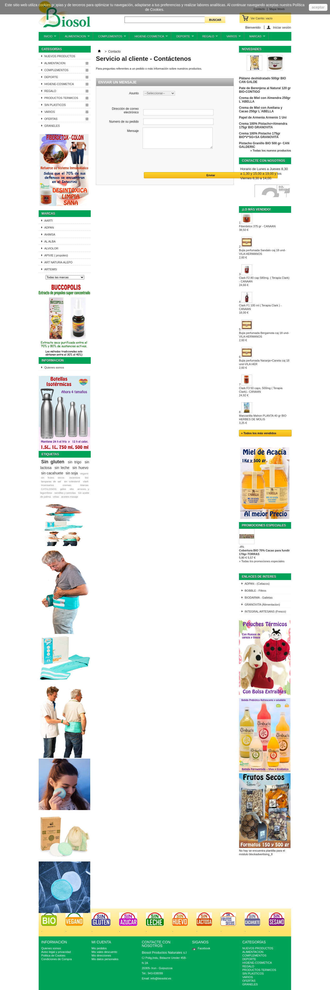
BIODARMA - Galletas (259, 597)
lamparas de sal (51, 481)
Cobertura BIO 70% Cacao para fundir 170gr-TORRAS (264, 552)
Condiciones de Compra (56, 959)
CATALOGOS (48, 489)
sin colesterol (72, 481)
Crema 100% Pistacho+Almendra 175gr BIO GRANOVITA (263, 125)
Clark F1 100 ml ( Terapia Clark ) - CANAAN (260, 309)
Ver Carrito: (262, 18)
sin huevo (80, 468)
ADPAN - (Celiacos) (257, 583)
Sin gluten (52, 461)
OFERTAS (50, 118)
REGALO (207, 38)
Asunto (134, 93)
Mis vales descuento (104, 951)
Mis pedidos (99, 948)
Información (53, 360)
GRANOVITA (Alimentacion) (262, 604)
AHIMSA (49, 234)
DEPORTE (182, 38)
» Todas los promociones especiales (262, 561)
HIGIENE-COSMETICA (148, 38)
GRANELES (52, 125)
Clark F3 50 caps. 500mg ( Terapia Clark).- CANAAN (261, 392)
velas (56, 496)
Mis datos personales (105, 959)
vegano (84, 473)
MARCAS (254, 38)
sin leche (62, 468)
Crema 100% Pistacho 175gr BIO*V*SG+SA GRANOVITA (259, 135)
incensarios (47, 485)
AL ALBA (50, 241)
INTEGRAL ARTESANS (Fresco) (265, 611)
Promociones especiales (264, 525)
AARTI (48, 220)
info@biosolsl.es (161, 978)
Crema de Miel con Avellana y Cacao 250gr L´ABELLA (260, 109)
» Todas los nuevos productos (270, 150)
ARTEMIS (50, 269)
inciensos (74, 477)
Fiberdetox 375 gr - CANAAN (257, 228)
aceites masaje (69, 496)
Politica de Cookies (53, 955)
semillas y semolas (65, 492)
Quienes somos (54, 367)
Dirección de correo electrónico (125, 110)
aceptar (318, 7)
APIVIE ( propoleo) (56, 255)
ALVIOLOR (51, 248)
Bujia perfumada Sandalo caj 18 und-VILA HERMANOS (262, 254)
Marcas (48, 213)
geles (63, 489)
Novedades (251, 49)
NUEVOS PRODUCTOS (59, 56)
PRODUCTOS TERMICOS (61, 97)
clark (85, 481)
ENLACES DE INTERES (259, 576)
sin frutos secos (52, 477)
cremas (67, 485)
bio (86, 477)
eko (72, 489)
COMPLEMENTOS (109, 38)
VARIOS (231, 38)
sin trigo (74, 462)
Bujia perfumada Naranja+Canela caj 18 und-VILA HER (264, 364)
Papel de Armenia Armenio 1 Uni (263, 117)
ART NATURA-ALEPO (58, 262)
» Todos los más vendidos (258, 433)
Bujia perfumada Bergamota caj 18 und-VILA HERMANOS (264, 336)
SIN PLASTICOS (55, 104)
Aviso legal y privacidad (56, 951)
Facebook (204, 948)
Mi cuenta (101, 942)
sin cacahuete (52, 473)
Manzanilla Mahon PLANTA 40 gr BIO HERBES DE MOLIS (262, 419)
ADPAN (49, 227)
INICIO (47, 38)
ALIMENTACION (74, 38)
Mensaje (133, 131)
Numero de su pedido (124, 121)
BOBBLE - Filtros (255, 590)
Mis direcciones (101, 955)
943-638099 (283, 189)
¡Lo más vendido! (256, 209)
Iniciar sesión (282, 27)
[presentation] (135, 162)
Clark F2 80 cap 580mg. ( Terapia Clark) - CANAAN (264, 281)
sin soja (71, 473)
